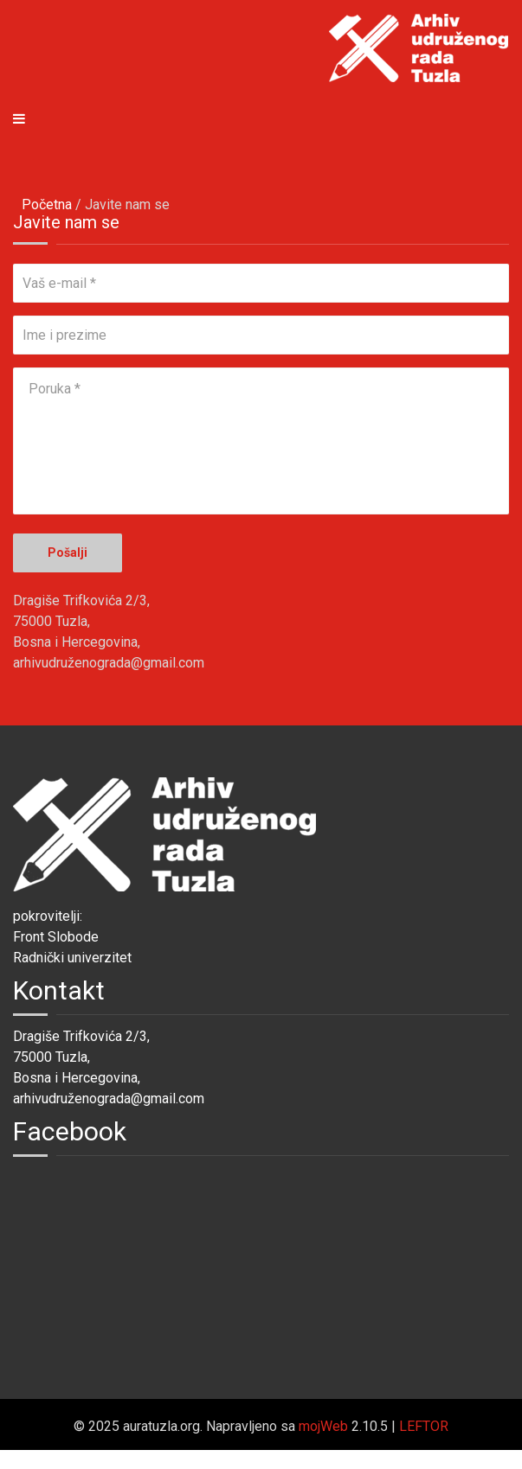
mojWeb (323, 1426)
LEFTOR (423, 1426)
